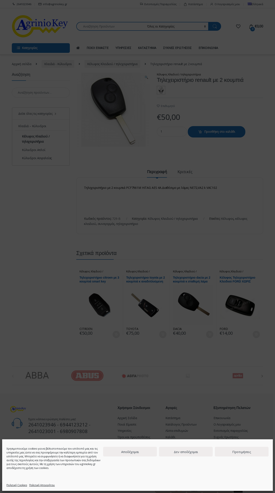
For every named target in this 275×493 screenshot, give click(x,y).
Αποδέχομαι (130, 452)
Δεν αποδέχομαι (186, 452)
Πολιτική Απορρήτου (42, 485)
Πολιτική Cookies (16, 485)
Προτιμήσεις (241, 452)
